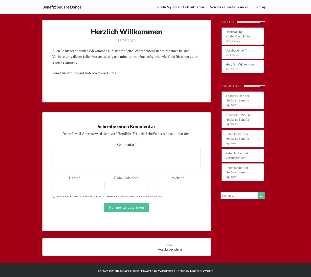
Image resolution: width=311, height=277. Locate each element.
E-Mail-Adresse (126, 178)
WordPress (166, 270)
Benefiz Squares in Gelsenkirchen (180, 7)
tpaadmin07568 (236, 115)
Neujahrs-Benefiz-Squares (229, 7)
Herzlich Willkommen (240, 64)
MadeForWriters (201, 270)
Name (74, 178)
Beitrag (260, 7)
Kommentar (126, 144)
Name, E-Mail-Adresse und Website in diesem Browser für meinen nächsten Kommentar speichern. (110, 196)
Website (178, 178)
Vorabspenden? (236, 50)
